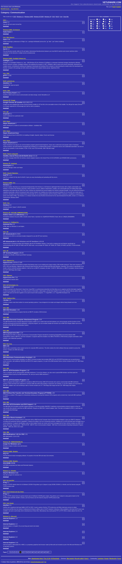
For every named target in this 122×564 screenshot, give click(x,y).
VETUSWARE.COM (112, 2)
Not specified (10, 480)
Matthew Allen (11, 298)
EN (99, 19)
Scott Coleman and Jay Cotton (15, 491)
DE (93, 24)
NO (111, 24)
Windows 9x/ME (28, 16)
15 (47, 552)
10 (32, 552)
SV (99, 28)
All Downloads (55, 558)
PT (99, 26)
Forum (119, 558)
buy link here (15, 9)
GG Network (16, 29)
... (7, 20)
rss (45, 562)
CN (112, 19)
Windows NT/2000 (39, 16)
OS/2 (53, 16)
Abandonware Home (37, 558)
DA (99, 21)
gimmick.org (10, 81)
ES (93, 28)
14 (44, 552)
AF (105, 19)
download (6, 26)
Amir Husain (10, 503)
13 (41, 552)
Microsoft (14, 516)
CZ (93, 21)
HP (7, 232)
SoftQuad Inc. (15, 222)
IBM (8, 308)
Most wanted (70, 558)
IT (99, 24)
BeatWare (10, 47)
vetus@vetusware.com (37, 562)
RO (105, 26)
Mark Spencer (10, 37)
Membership (112, 558)
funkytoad (14, 163)
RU (112, 26)
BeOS (57, 16)
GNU (8, 73)
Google (13, 100)
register (118, 6)
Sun (14, 182)
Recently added (79, 558)
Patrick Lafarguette (12, 153)
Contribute (100, 558)
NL (105, 21)
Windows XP (48, 16)
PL (93, 26)
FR (112, 21)
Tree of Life (47, 558)
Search (87, 558)
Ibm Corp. (9, 344)
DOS (14, 16)
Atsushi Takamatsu (12, 173)
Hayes (8, 121)
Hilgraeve (9, 275)
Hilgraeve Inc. (10, 260)
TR (105, 28)
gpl (7, 111)
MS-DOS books (5, 9)
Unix (61, 16)
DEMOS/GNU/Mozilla (17, 442)
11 (35, 552)
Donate (106, 558)
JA (105, 24)
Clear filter (66, 16)
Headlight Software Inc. (19, 58)
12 (38, 552)
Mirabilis (15, 451)
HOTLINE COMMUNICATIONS (19, 212)
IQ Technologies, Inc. (12, 285)
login (114, 6)
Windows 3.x (20, 16)
